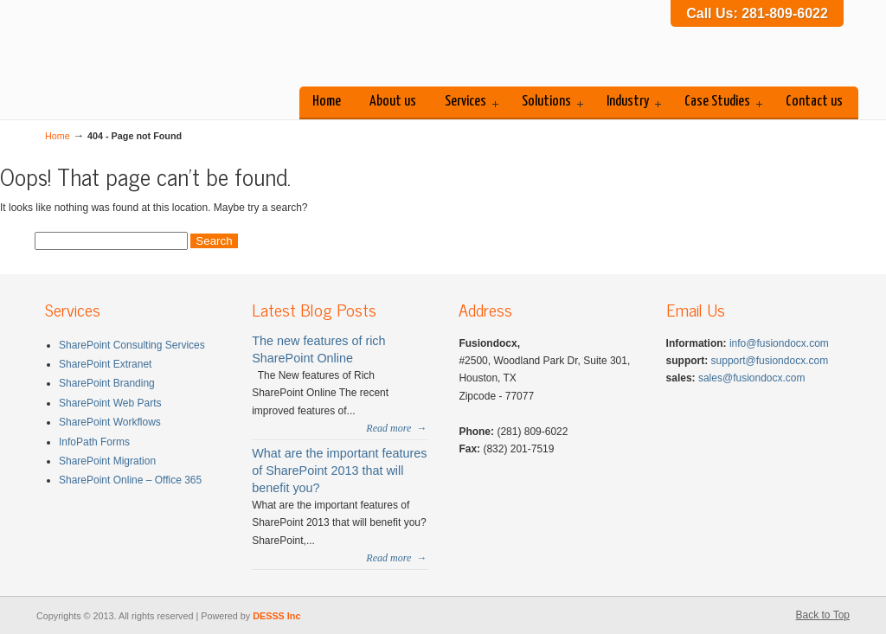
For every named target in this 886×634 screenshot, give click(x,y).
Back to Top (823, 615)
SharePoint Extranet (105, 364)
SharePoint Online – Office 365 (130, 480)
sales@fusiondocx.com (752, 378)
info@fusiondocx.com (779, 343)
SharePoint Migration (107, 461)
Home (57, 136)
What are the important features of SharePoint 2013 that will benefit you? (339, 470)
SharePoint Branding (107, 383)
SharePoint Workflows (110, 422)
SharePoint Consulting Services (132, 345)
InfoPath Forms (94, 442)
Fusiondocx (175, 46)
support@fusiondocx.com (770, 361)
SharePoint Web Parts (110, 403)
